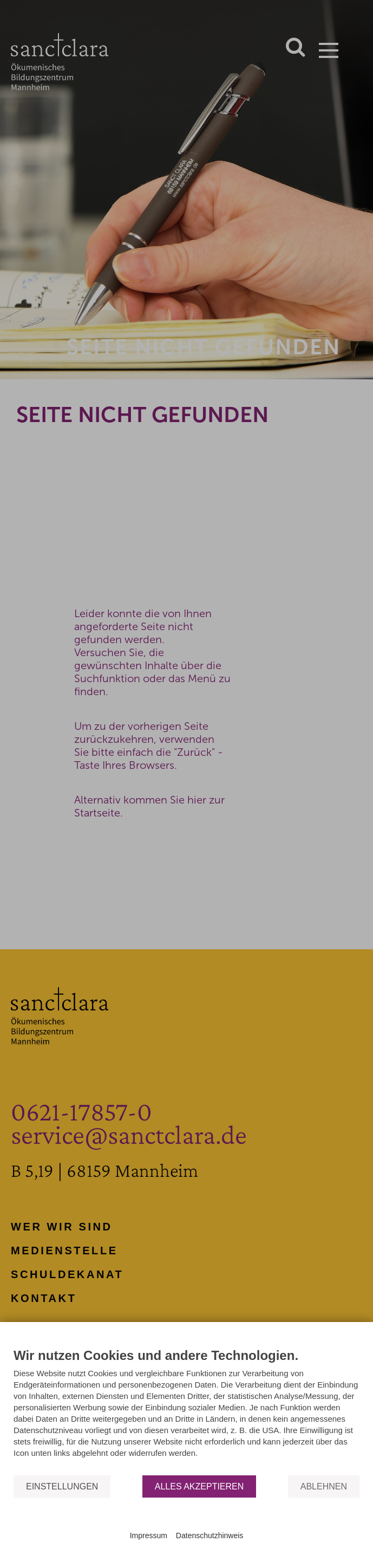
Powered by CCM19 (186, 1525)
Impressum (148, 1535)
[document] (186, 1411)
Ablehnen (323, 1486)
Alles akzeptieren (199, 1486)
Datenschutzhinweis (210, 1535)
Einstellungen (62, 1486)
